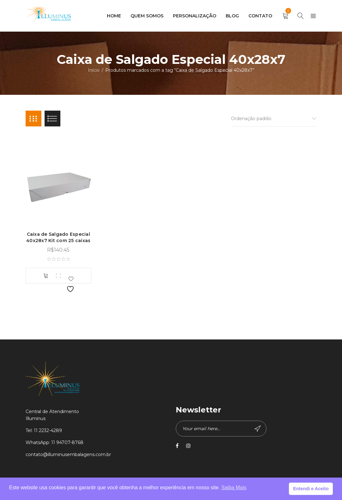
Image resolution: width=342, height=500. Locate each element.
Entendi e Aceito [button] (310, 488)
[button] (46, 275)
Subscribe (257, 428)
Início (94, 70)
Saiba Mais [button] (233, 487)
